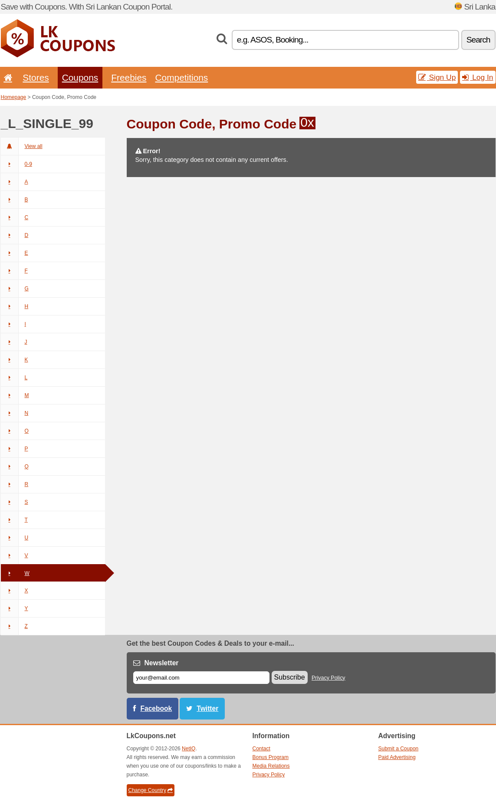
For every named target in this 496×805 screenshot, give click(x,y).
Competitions (181, 77)
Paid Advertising (397, 757)
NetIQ (188, 749)
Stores (36, 77)
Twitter (207, 708)
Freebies (128, 77)
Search (478, 39)
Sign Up (437, 77)
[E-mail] (201, 677)
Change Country (150, 790)
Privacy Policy (328, 678)
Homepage (13, 97)
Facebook (156, 708)
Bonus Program (271, 757)
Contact (261, 749)
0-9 (16, 164)
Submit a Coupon (398, 749)
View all (22, 146)
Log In (477, 77)
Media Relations (271, 766)
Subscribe (289, 677)
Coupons (80, 77)
